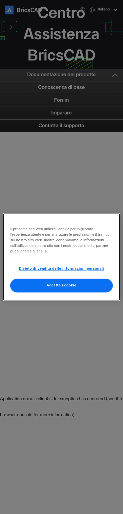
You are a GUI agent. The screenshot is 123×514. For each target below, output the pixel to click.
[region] (61, 256)
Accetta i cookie (61, 285)
